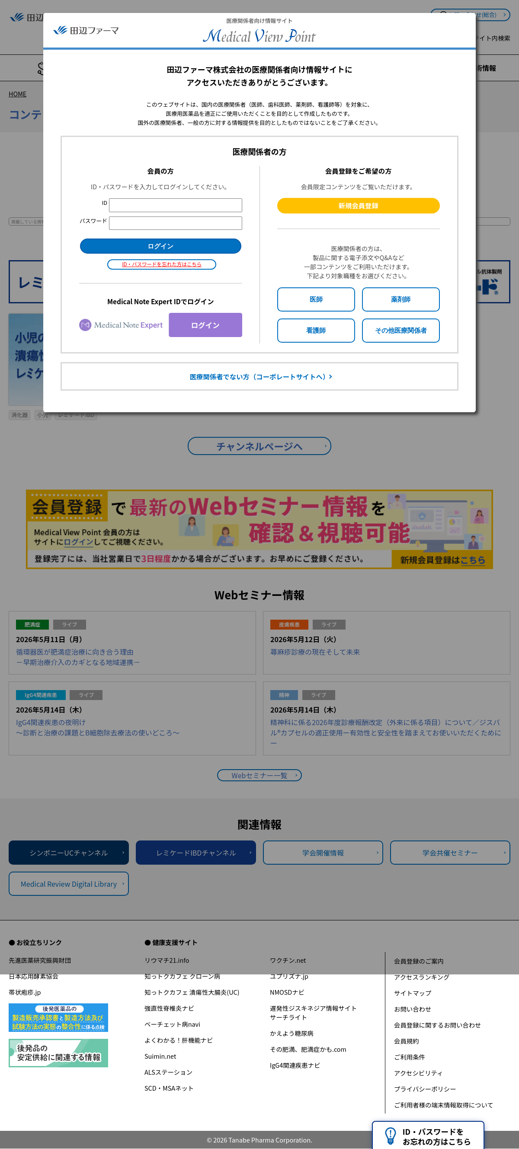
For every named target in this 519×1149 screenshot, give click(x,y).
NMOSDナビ (287, 991)
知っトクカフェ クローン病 (182, 975)
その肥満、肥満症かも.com (308, 1049)
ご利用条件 (409, 1056)
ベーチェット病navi (172, 1023)
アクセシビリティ (418, 1072)
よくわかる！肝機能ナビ (178, 1039)
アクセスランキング (421, 976)
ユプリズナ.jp (289, 975)
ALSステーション (168, 1071)
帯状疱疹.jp (25, 991)
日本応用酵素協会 (33, 975)
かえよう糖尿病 (292, 1033)
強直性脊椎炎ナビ (169, 1007)
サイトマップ (412, 992)
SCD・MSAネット (169, 1087)
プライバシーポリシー (425, 1088)
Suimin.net (160, 1055)
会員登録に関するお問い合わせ (437, 1024)
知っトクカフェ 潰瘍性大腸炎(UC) (192, 991)
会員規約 (406, 1040)
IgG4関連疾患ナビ (295, 1064)
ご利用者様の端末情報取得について (443, 1104)
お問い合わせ (412, 1008)
